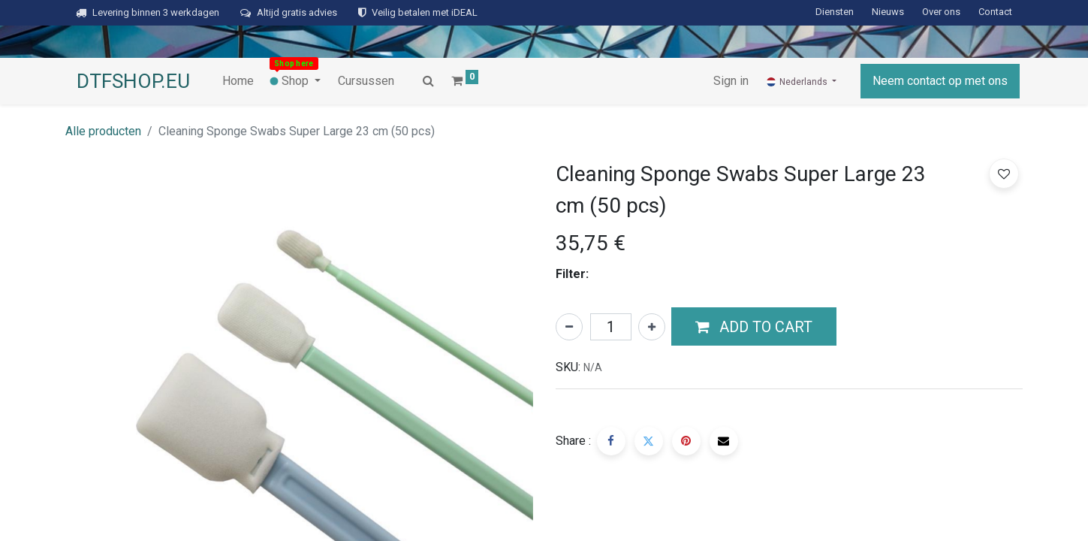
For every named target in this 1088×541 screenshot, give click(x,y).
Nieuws (888, 11)
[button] (753, 326)
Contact (995, 11)
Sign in (731, 81)
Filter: (572, 274)
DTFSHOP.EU (133, 81)
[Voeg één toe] (651, 326)
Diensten (834, 11)
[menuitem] (238, 81)
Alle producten (103, 131)
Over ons (941, 11)
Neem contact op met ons (940, 81)
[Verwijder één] (569, 326)
